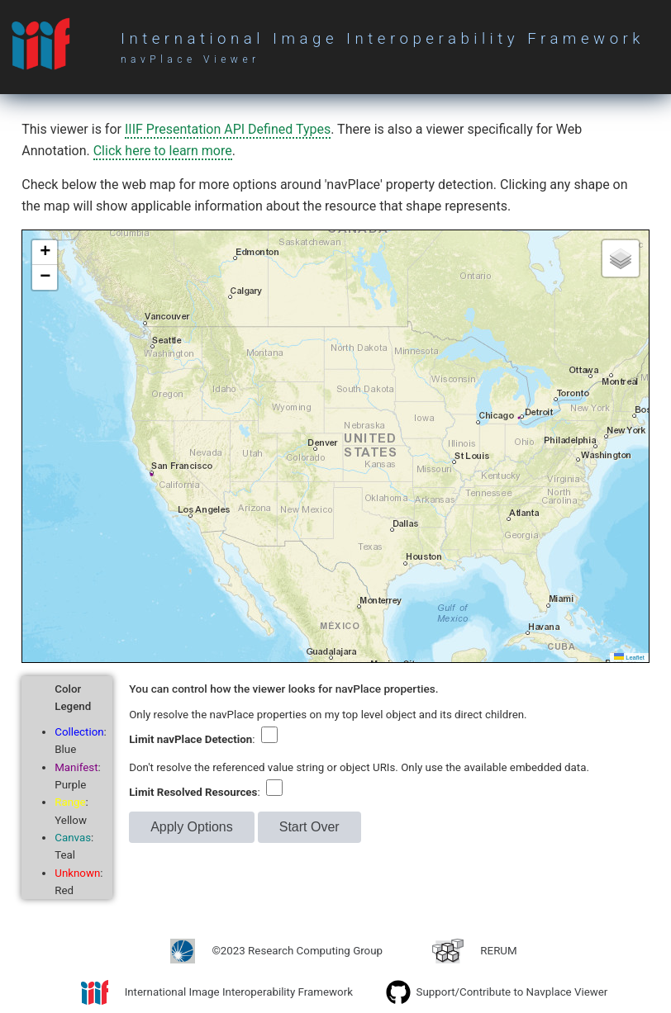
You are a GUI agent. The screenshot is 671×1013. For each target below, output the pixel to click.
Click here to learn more (162, 151)
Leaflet (629, 657)
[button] (44, 252)
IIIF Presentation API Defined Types (228, 129)
